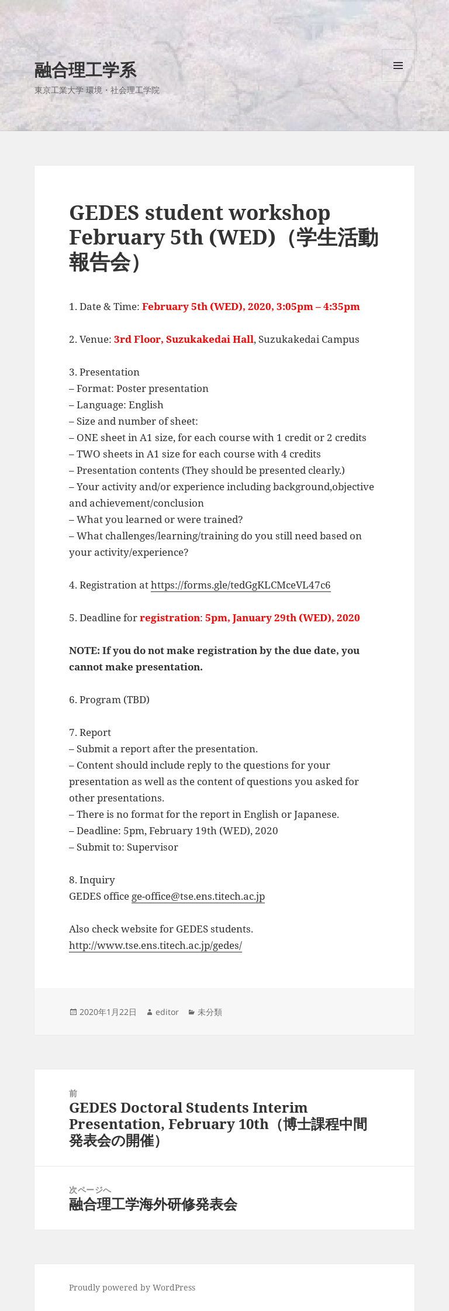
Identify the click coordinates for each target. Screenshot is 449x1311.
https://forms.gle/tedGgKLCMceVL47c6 (241, 584)
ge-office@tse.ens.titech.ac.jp (198, 896)
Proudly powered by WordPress (132, 1287)
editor (167, 1011)
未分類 (210, 1011)
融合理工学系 (85, 69)
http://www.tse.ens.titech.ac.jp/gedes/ (155, 945)
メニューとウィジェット (398, 81)
